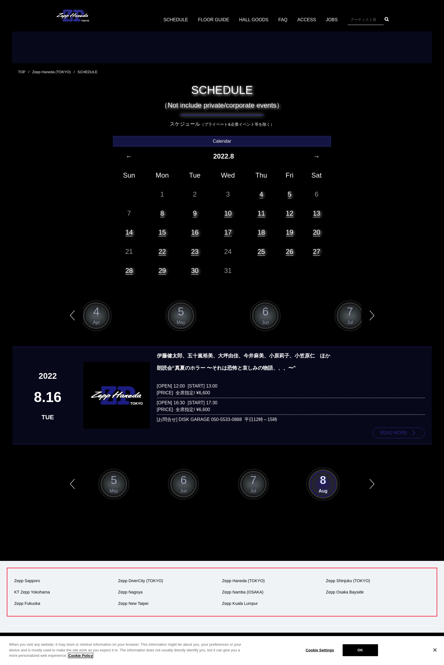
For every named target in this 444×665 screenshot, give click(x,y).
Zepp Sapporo (27, 580)
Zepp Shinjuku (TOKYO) (348, 580)
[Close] (435, 650)
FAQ (282, 19)
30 (194, 270)
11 (261, 213)
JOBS (332, 19)
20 (317, 232)
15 (162, 232)
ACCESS (306, 19)
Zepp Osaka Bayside (345, 592)
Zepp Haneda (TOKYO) (51, 72)
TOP (22, 72)
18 (261, 232)
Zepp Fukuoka (27, 603)
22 (162, 251)
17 (228, 232)
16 (194, 232)
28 (129, 270)
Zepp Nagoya (130, 592)
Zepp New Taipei (133, 603)
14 (129, 232)
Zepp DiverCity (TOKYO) (140, 580)
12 (289, 213)
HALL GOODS (253, 19)
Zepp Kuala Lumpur (240, 603)
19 (289, 232)
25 (261, 251)
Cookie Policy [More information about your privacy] (81, 655)
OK (360, 650)
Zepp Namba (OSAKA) (242, 592)
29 (162, 270)
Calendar (222, 141)
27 (317, 251)
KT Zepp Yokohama (32, 592)
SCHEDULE (175, 19)
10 (228, 213)
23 (194, 251)
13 (317, 213)
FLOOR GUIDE (213, 19)
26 (289, 251)
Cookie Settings (320, 650)
